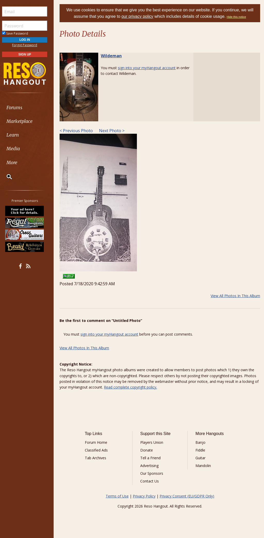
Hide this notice (237, 16)
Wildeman (113, 56)
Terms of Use (118, 496)
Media (17, 149)
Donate (148, 450)
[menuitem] (29, 107)
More (16, 162)
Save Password (19, 33)
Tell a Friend (152, 457)
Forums (19, 107)
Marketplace (24, 121)
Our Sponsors (153, 473)
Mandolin (204, 465)
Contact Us (151, 481)
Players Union (153, 442)
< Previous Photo (78, 130)
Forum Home (98, 442)
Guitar (201, 457)
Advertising (151, 465)
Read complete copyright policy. (137, 387)
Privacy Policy (145, 496)
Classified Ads (98, 450)
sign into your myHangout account (149, 67)
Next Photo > (113, 130)
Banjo (201, 442)
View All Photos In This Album (235, 295)
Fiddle (201, 450)
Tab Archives (97, 457)
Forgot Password (29, 45)
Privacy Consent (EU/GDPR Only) (188, 496)
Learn (17, 135)
